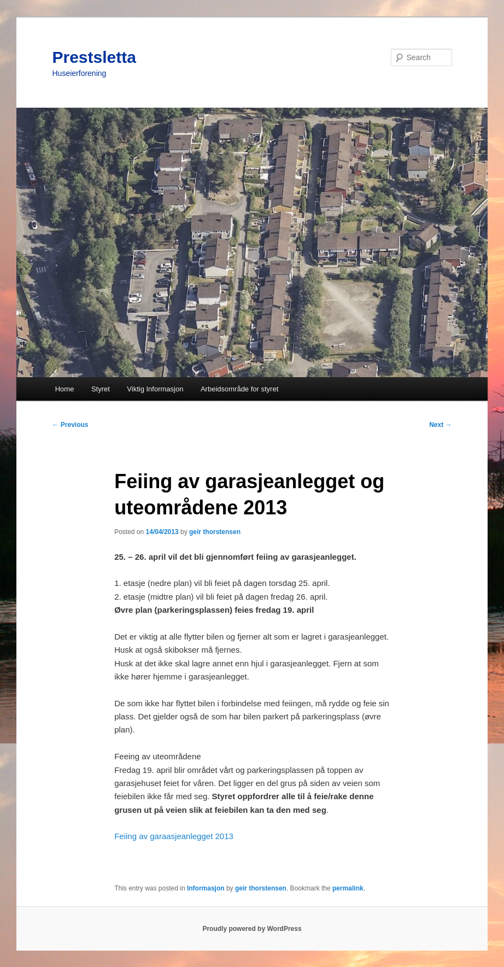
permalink (348, 888)
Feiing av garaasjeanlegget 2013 (173, 836)
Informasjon (206, 888)
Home (64, 389)
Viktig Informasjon (155, 389)
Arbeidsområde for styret (239, 389)
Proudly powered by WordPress (251, 929)
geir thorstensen (215, 532)
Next (440, 425)
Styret (100, 389)
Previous (70, 425)
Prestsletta (94, 57)
